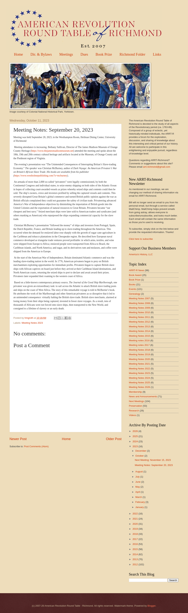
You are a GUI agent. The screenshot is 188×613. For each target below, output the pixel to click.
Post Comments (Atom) (36, 446)
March (138, 497)
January (139, 507)
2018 (135, 534)
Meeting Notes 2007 (139, 298)
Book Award (135, 275)
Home (18, 54)
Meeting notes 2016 (139, 340)
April (138, 492)
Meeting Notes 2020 (139, 359)
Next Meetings (136, 401)
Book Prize (104, 54)
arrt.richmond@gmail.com (156, 166)
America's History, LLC (141, 254)
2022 (135, 513)
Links (157, 54)
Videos (132, 415)
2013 (135, 559)
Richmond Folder (132, 54)
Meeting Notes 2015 (139, 335)
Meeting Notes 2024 (139, 378)
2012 (135, 564)
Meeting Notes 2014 (139, 331)
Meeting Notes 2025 (139, 382)
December (141, 450)
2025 (135, 436)
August (139, 471)
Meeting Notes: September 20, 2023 (154, 465)
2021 (135, 518)
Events (132, 289)
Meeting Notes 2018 (139, 349)
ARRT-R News (136, 270)
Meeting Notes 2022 (139, 368)
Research (134, 410)
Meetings (66, 54)
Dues (84, 54)
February (140, 502)
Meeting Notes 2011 (139, 317)
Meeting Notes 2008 (139, 303)
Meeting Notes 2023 (32, 322)
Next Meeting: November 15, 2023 (153, 460)
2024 (135, 441)
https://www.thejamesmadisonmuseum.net (52, 150)
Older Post (114, 439)
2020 (135, 523)
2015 (135, 549)
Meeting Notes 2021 (139, 363)
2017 (135, 539)
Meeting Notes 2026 (139, 387)
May (137, 486)
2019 (135, 528)
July (137, 476)
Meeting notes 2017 (139, 345)
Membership (135, 391)
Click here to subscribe (141, 239)
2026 (135, 431)
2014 (135, 554)
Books (132, 284)
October (139, 455)
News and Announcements (143, 396)
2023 (135, 446)
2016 (135, 544)
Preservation (135, 405)
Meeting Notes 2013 (139, 326)
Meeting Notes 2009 (139, 307)
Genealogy (134, 293)
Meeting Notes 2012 (139, 321)
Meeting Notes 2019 (139, 354)
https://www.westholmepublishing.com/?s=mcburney (40, 175)
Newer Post (18, 439)
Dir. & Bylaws (41, 54)
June (138, 481)
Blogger (151, 605)
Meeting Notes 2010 (139, 312)
